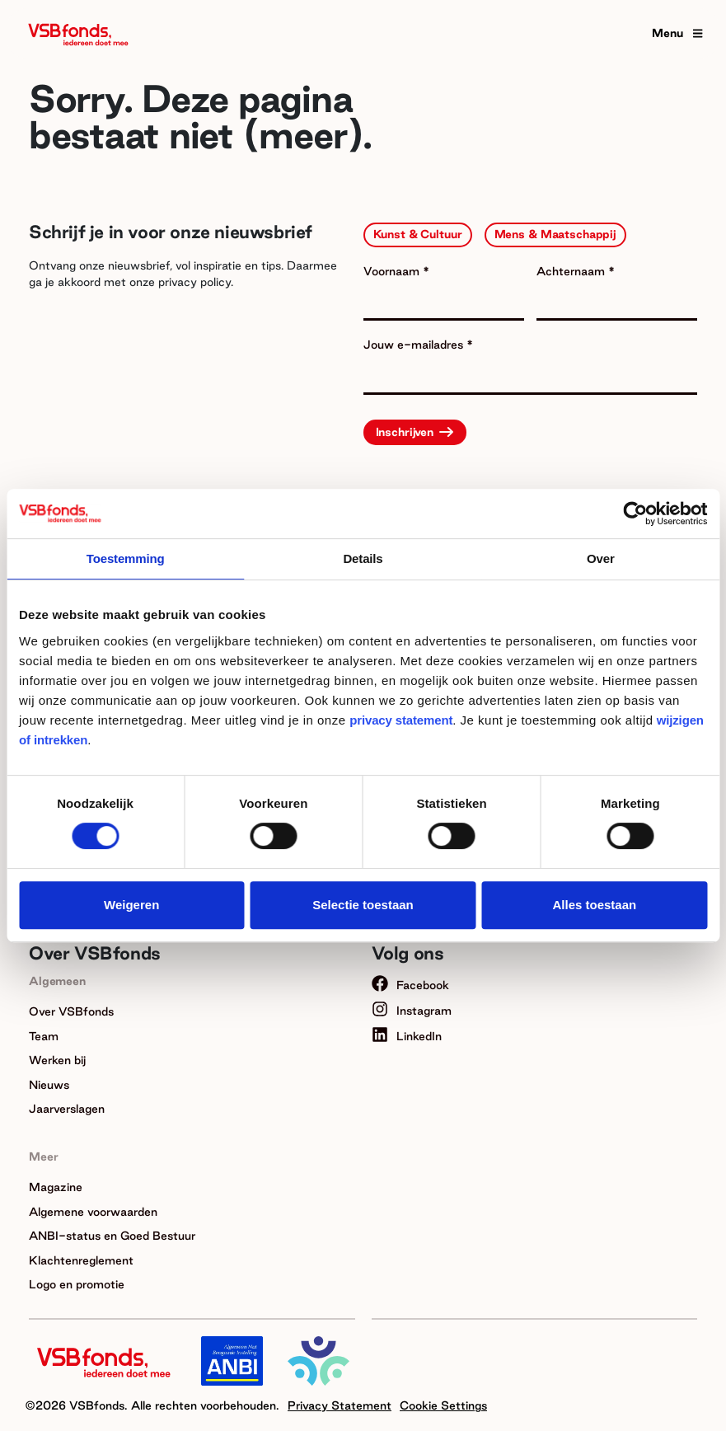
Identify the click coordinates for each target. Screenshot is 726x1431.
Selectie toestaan (363, 905)
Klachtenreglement (81, 1260)
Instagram (412, 1010)
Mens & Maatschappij (555, 234)
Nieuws (49, 1084)
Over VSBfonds (71, 1011)
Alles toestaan (594, 905)
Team (44, 1036)
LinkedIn (407, 1036)
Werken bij (57, 1060)
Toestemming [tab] (126, 558)
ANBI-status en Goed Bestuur (112, 1235)
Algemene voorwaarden (93, 1211)
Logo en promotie (76, 1284)
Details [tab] (362, 558)
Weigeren (131, 905)
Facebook (410, 985)
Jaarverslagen (67, 1108)
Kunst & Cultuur (417, 234)
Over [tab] (601, 558)
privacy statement (400, 720)
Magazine (55, 1187)
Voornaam (393, 271)
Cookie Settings (443, 1405)
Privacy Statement (339, 1405)
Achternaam (572, 271)
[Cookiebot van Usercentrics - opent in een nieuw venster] (635, 513)
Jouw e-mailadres (414, 344)
